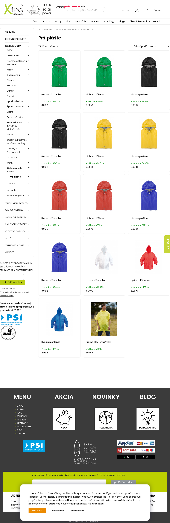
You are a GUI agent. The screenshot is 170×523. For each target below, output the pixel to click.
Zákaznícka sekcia (138, 21)
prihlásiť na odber (12, 282)
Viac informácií (96, 503)
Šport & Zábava (15, 106)
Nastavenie (57, 510)
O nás (46, 21)
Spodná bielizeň (15, 101)
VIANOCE (9, 252)
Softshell (11, 85)
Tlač (68, 21)
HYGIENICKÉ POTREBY (15, 217)
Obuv (10, 162)
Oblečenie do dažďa (14, 170)
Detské (10, 96)
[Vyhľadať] (67, 10)
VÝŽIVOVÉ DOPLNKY (15, 231)
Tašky (10, 134)
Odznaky (12, 190)
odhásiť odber (8, 288)
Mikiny (10, 69)
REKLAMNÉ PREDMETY (15, 39)
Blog (121, 21)
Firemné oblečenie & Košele (17, 62)
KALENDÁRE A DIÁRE (14, 245)
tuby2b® (9, 238)
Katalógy (109, 21)
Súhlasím (37, 510)
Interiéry (95, 21)
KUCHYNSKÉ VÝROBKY (16, 224)
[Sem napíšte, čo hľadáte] (88, 10)
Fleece (10, 80)
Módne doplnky (15, 195)
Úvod (35, 21)
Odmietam (77, 510)
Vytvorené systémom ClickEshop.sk (85, 521)
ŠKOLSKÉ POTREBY (14, 210)
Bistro (10, 111)
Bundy (10, 90)
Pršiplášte (15, 176)
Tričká (10, 50)
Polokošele (13, 55)
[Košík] (157, 10)
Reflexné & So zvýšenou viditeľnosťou (14, 126)
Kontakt (157, 21)
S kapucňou (13, 74)
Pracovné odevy (16, 117)
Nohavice (12, 157)
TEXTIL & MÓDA (13, 45)
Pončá (12, 183)
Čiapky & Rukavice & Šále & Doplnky (17, 141)
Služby (58, 21)
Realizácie (81, 21)
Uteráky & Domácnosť (13, 150)
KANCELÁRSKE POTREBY (16, 203)
